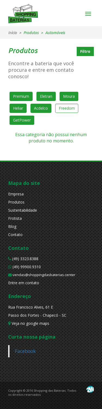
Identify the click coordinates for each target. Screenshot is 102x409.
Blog (12, 226)
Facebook (25, 351)
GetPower (22, 120)
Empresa (16, 194)
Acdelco (41, 108)
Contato (15, 234)
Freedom (67, 108)
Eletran (46, 96)
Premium (21, 96)
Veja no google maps (28, 323)
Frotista (15, 218)
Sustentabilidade (22, 210)
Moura (69, 96)
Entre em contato (23, 282)
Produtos (16, 202)
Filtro (85, 51)
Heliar (18, 108)
